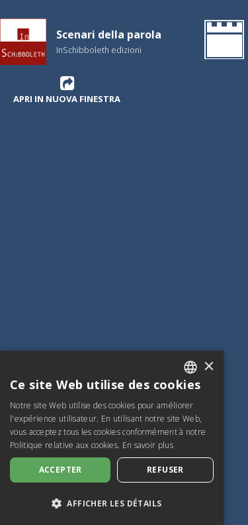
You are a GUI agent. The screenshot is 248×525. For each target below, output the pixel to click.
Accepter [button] (60, 469)
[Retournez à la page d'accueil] (222, 42)
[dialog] (112, 438)
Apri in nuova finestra (66, 89)
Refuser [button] (165, 469)
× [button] (209, 367)
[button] (112, 503)
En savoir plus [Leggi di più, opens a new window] (147, 445)
